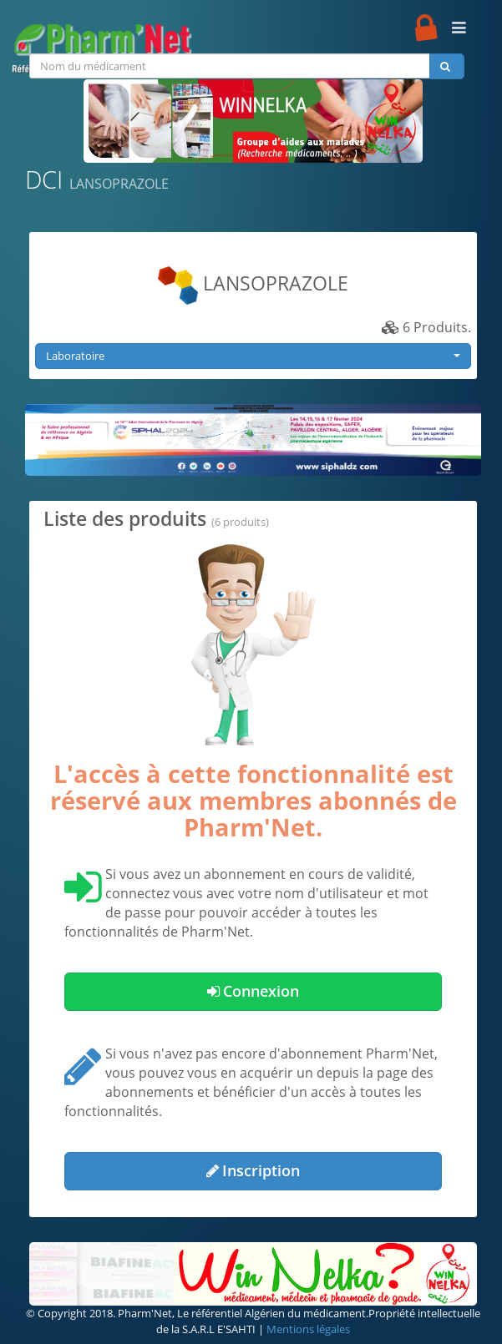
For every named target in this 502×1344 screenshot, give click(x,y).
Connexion (253, 991)
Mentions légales (308, 1328)
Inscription (253, 1170)
